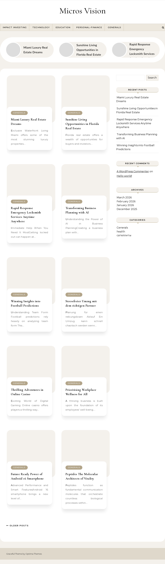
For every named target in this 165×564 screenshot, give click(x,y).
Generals (114, 27)
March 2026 (124, 197)
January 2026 (125, 205)
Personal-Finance (89, 27)
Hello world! (124, 175)
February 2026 (126, 201)
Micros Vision (82, 10)
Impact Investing (15, 27)
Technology (41, 27)
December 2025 (127, 209)
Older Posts (17, 525)
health (121, 231)
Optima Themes (34, 554)
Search (152, 77)
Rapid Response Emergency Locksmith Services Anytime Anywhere (134, 123)
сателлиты (124, 235)
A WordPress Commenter (133, 171)
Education (63, 27)
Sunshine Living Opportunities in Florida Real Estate (82, 124)
